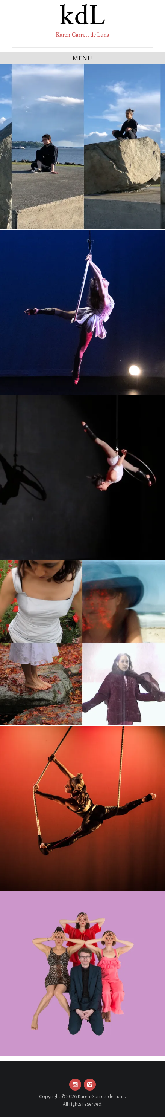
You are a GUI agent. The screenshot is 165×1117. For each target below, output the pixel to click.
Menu (82, 58)
